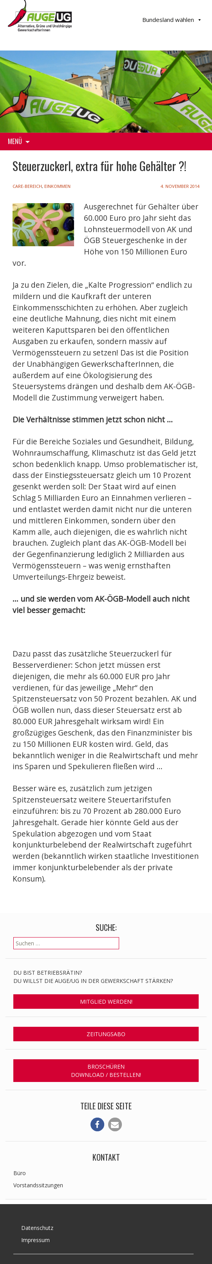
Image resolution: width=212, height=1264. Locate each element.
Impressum (35, 1240)
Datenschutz (37, 1228)
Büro (19, 1173)
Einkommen (57, 186)
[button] (97, 1124)
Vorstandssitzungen (38, 1185)
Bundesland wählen (172, 20)
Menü (15, 141)
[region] (106, 91)
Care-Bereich (27, 186)
